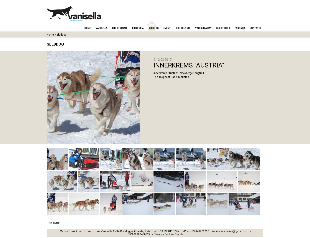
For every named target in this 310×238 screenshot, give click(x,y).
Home (87, 28)
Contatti (255, 28)
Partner (240, 28)
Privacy (158, 234)
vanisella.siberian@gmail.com (230, 231)
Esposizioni (183, 28)
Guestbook (223, 28)
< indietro (53, 222)
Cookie (169, 234)
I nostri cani (119, 28)
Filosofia (138, 28)
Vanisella (101, 28)
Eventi (167, 28)
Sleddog (153, 28)
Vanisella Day (203, 28)
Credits (179, 234)
